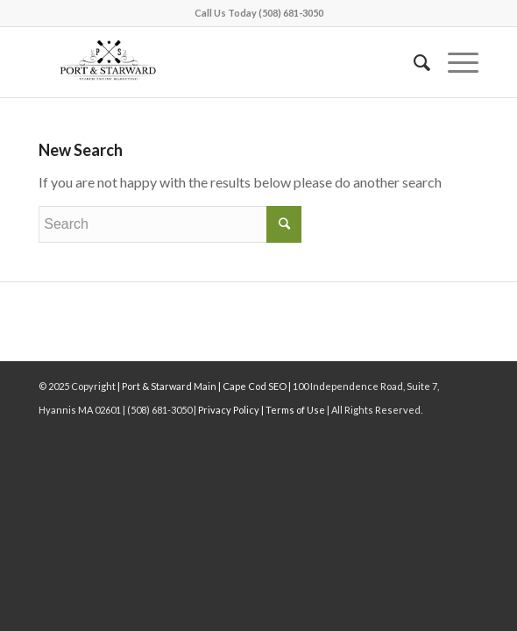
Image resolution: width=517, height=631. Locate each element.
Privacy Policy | (231, 409)
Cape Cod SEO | (258, 386)
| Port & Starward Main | (169, 386)
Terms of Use (294, 409)
